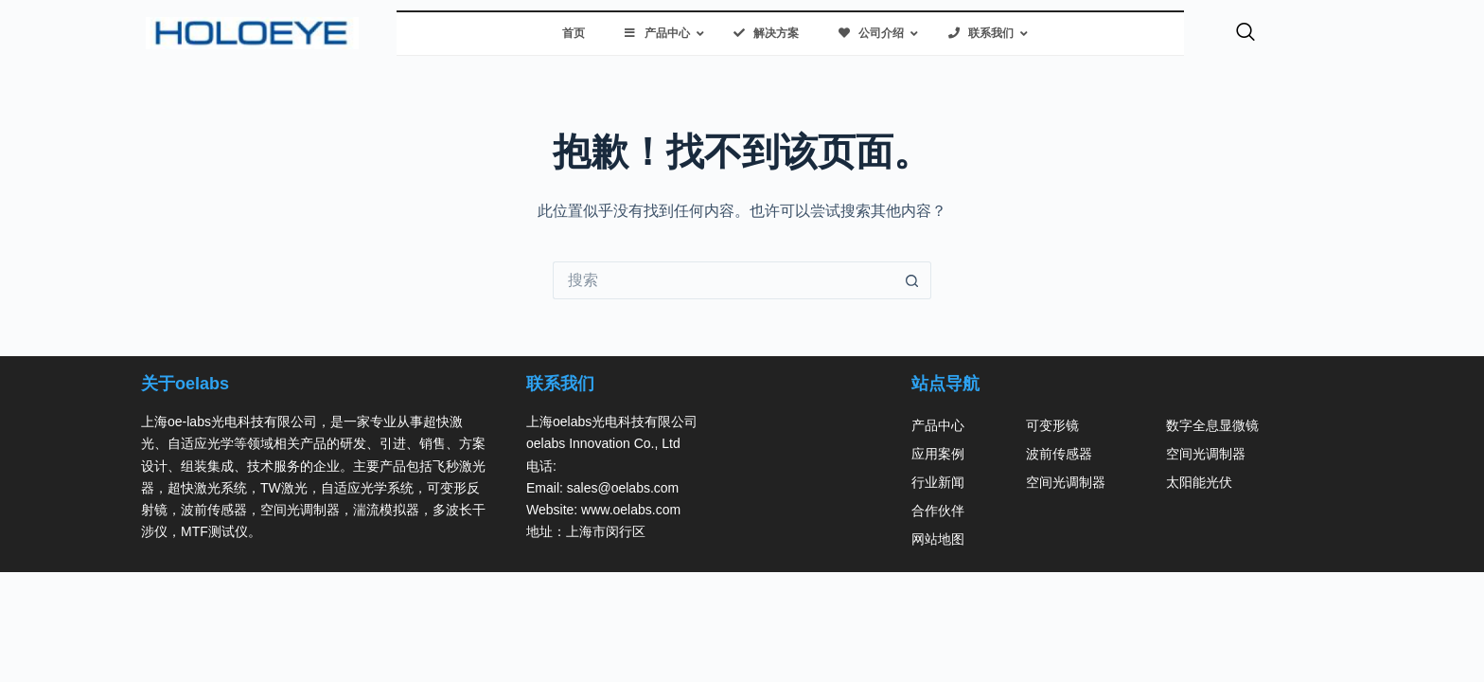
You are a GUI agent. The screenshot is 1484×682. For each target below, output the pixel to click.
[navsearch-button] (1245, 33)
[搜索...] (723, 280)
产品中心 (937, 425)
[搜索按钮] (912, 280)
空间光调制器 (1065, 482)
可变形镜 (1052, 425)
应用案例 (937, 453)
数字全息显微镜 (1212, 425)
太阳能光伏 (1199, 482)
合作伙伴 (937, 510)
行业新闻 (937, 482)
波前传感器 (1059, 453)
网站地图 (937, 539)
